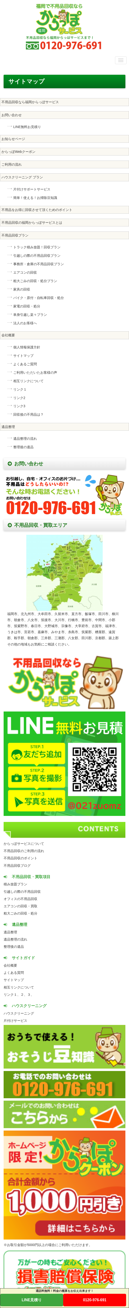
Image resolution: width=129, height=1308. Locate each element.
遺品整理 (8, 427)
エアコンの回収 (25, 272)
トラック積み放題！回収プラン (37, 247)
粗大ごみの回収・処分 (20, 913)
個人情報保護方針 (26, 347)
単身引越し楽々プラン (30, 315)
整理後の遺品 (23, 447)
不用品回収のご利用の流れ (24, 851)
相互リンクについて (28, 381)
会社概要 (8, 335)
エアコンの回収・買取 (20, 906)
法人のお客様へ (25, 323)
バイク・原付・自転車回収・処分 (38, 298)
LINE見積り (32, 1300)
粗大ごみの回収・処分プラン (35, 281)
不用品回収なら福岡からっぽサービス (30, 102)
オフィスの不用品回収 (20, 899)
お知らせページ (13, 139)
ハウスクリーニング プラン (22, 177)
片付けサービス (15, 1021)
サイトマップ (23, 356)
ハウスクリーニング (19, 1013)
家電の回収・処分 (26, 306)
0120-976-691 (94, 1300)
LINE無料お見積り (27, 127)
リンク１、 (12, 994)
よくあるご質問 (25, 364)
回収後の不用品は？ (28, 414)
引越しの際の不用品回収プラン (37, 256)
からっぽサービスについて (24, 844)
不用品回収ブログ (17, 865)
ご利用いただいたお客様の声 (35, 372)
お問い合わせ (11, 115)
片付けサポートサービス (31, 189)
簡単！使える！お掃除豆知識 (35, 198)
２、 (23, 994)
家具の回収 (21, 289)
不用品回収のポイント (20, 858)
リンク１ (20, 389)
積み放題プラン (15, 884)
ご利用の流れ (11, 164)
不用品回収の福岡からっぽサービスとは (31, 222)
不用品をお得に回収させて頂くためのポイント (36, 210)
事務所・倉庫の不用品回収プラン (38, 264)
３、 (30, 994)
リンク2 (19, 398)
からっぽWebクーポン (18, 152)
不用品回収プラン (14, 235)
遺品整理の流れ (25, 439)
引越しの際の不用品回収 (22, 892)
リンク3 (19, 406)
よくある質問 (14, 973)
